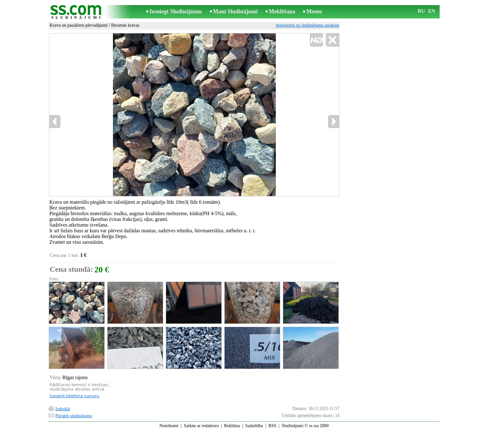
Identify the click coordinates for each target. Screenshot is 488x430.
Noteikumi (168, 425)
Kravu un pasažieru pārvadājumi (79, 25)
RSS (272, 425)
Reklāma (232, 425)
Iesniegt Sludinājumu (176, 11)
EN (431, 11)
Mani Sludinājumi (235, 11)
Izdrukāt (62, 408)
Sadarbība (254, 425)
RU (421, 11)
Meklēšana (282, 11)
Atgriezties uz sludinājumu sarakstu (307, 25)
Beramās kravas (125, 25)
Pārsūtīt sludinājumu (73, 415)
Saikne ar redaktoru (201, 425)
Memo (314, 11)
